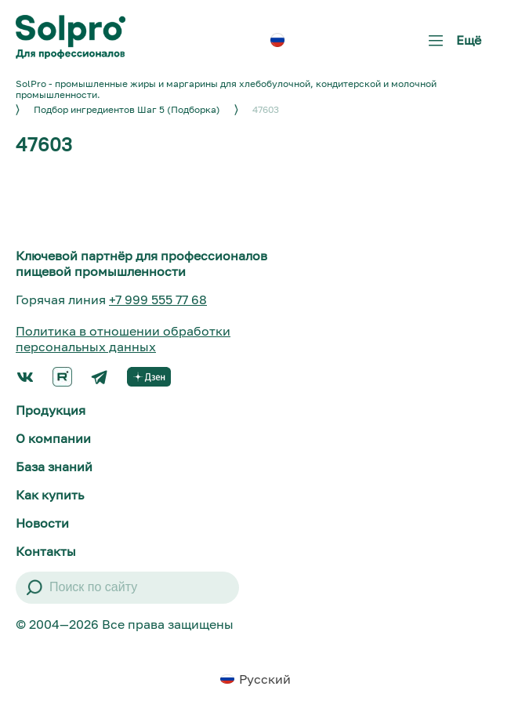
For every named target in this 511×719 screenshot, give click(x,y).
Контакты (46, 551)
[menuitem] (277, 39)
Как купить (50, 495)
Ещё (451, 46)
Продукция (50, 410)
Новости (42, 523)
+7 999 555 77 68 (158, 299)
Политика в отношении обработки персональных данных (123, 338)
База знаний (54, 466)
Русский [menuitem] (265, 679)
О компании (53, 438)
